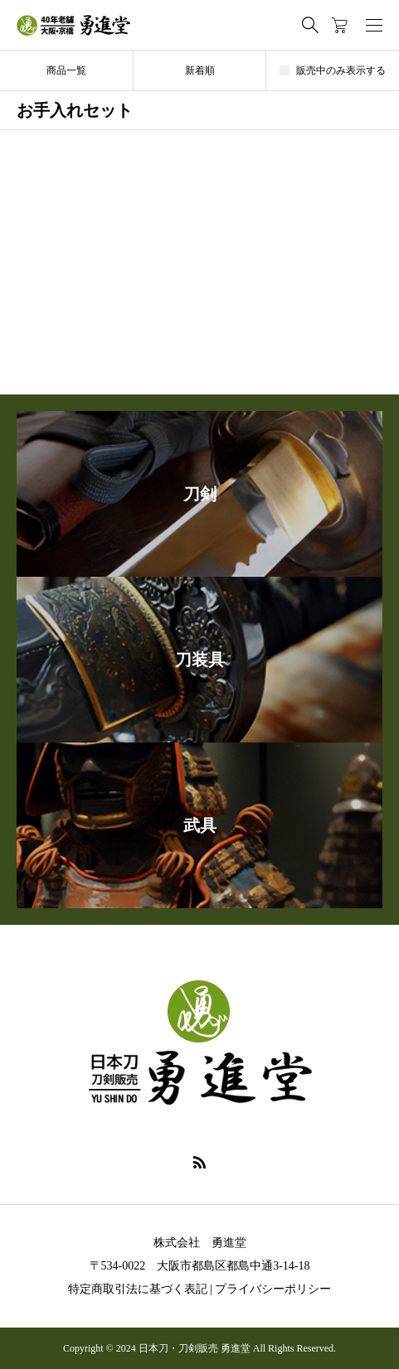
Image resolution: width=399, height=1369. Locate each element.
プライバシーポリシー (273, 1289)
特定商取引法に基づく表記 (137, 1289)
